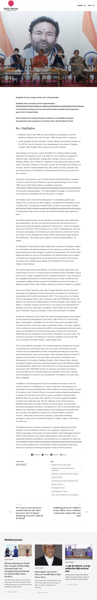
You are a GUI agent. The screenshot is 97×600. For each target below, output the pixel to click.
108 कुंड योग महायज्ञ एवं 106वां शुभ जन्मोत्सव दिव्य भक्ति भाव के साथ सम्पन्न (77, 569)
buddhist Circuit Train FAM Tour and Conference (62, 469)
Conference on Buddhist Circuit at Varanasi (64, 474)
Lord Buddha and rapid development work (64, 481)
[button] (91, 5)
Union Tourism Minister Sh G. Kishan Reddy (64, 495)
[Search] (82, 5)
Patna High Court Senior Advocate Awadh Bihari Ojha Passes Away (48, 574)
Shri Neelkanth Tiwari (58, 488)
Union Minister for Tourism (59, 491)
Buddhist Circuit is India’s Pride (61, 465)
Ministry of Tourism (57, 484)
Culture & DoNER (56, 477)
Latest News (9, 68)
